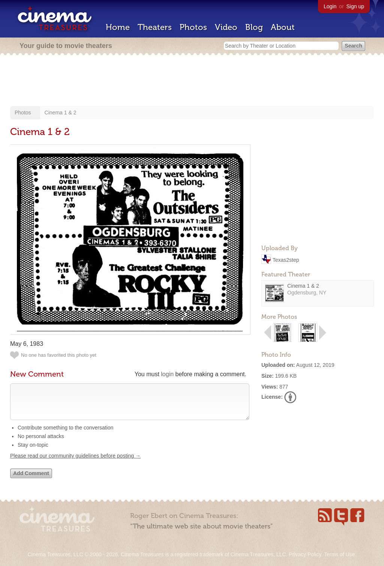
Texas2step (286, 260)
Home (118, 27)
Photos (193, 27)
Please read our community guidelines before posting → (75, 463)
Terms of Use (339, 554)
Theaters (155, 27)
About (283, 27)
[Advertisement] (192, 81)
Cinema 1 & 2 (60, 113)
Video (226, 27)
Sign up (355, 6)
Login (330, 6)
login (167, 374)
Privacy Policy (305, 554)
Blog (254, 27)
